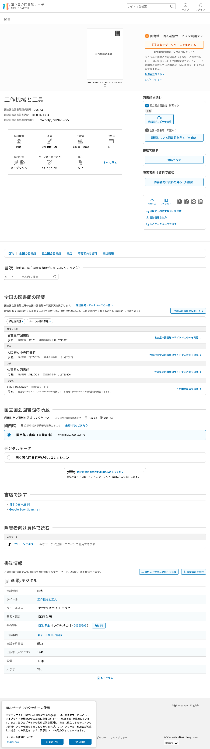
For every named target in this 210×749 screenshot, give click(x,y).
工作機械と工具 (47, 599)
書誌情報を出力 (156, 217)
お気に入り (152, 201)
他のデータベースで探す (161, 224)
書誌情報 (108, 253)
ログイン (200, 6)
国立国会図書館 (51, 253)
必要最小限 (52, 741)
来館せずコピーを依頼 (159, 119)
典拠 (98, 625)
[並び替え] (15, 321)
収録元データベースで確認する (174, 45)
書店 (69, 253)
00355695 (80, 625)
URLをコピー (166, 201)
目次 (11, 253)
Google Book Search (24, 509)
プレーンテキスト (25, 544)
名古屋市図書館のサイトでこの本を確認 (178, 337)
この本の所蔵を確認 (189, 389)
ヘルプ (185, 6)
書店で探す (174, 160)
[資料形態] (40, 321)
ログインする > (153, 79)
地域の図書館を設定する (189, 311)
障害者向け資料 (87, 253)
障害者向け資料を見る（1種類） (174, 182)
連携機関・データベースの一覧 (95, 305)
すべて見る (110, 162)
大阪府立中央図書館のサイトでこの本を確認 (176, 355)
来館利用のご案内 (77, 425)
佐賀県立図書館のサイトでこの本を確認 (178, 372)
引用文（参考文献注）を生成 (163, 211)
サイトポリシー (119, 737)
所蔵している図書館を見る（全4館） (174, 137)
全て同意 (80, 741)
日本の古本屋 (19, 504)
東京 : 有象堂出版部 (49, 635)
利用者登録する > (154, 74)
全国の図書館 (27, 253)
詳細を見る (13, 741)
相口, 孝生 (43, 625)
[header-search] (151, 6)
